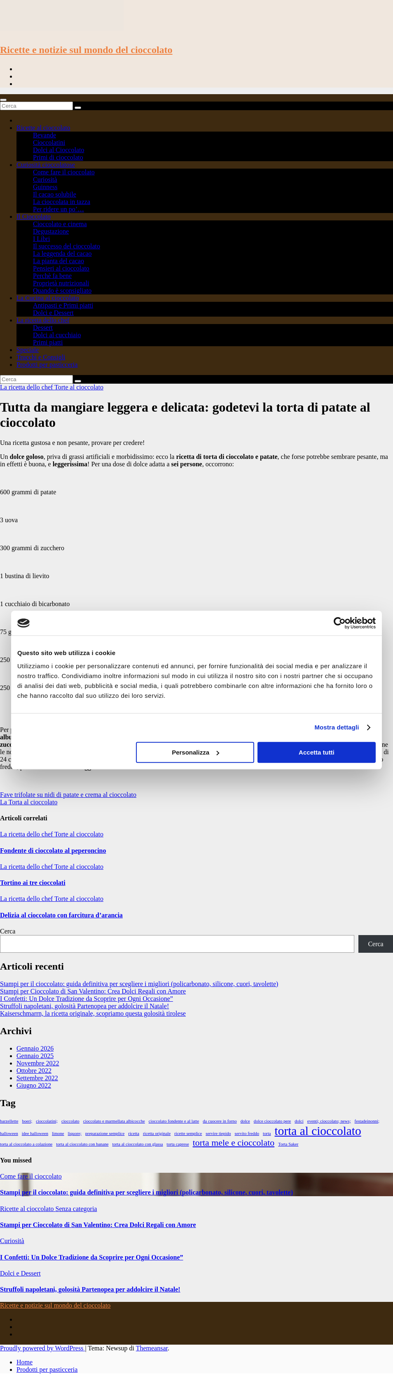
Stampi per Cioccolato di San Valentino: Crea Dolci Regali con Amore (93, 991)
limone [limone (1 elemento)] (58, 1133)
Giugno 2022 (33, 1085)
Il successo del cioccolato (66, 246)
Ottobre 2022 (33, 1070)
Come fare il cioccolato (64, 172)
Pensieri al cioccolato (61, 268)
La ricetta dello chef (42, 320)
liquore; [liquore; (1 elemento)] (75, 1133)
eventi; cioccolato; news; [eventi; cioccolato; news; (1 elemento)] (329, 1121)
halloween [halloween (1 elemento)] (9, 1133)
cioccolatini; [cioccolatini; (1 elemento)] (47, 1121)
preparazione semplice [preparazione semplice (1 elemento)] (105, 1133)
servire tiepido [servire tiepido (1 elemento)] (218, 1133)
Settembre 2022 (37, 1077)
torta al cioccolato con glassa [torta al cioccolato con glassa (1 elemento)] (137, 1144)
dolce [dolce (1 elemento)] (245, 1121)
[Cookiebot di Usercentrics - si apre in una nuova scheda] (340, 623)
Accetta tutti (317, 752)
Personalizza (195, 752)
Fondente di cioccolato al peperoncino (53, 850)
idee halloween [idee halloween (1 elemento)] (35, 1133)
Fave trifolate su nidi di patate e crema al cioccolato (68, 794)
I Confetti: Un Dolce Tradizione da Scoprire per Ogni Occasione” (86, 998)
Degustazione (51, 231)
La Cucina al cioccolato (47, 297)
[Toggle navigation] (3, 100)
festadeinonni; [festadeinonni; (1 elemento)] (367, 1121)
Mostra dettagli (336, 727)
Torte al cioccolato (78, 387)
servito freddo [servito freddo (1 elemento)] (247, 1133)
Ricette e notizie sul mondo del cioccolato (86, 49)
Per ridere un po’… (58, 209)
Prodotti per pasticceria (46, 364)
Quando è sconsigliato (62, 290)
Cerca (7, 931)
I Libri (41, 238)
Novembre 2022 (37, 1063)
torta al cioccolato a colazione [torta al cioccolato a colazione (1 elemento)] (26, 1144)
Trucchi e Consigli (41, 357)
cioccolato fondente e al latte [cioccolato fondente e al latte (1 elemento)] (174, 1121)
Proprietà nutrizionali (61, 283)
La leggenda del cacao (62, 253)
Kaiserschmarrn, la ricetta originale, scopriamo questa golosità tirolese (93, 1013)
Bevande (44, 135)
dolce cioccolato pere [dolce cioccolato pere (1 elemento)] (272, 1121)
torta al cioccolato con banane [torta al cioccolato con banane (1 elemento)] (82, 1144)
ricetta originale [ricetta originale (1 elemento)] (157, 1133)
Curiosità (45, 179)
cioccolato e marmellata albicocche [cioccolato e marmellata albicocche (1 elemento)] (114, 1121)
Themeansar (152, 1348)
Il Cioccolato (33, 216)
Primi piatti (48, 342)
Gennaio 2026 (35, 1048)
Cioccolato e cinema (60, 223)
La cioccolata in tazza (61, 201)
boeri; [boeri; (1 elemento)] (27, 1121)
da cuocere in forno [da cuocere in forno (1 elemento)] (220, 1121)
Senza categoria (76, 1208)
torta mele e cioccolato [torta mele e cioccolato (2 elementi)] (233, 1143)
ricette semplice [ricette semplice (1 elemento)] (188, 1133)
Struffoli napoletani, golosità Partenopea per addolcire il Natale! (84, 1006)
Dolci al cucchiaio (57, 334)
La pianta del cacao (58, 260)
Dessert (43, 327)
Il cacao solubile (54, 194)
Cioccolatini (49, 142)
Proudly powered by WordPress (42, 1348)
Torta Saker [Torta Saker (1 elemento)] (288, 1144)
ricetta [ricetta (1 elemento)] (133, 1133)
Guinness (45, 186)
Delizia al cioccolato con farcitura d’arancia (61, 915)
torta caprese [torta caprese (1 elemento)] (178, 1144)
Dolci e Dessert (53, 312)
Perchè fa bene (52, 275)
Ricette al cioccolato (43, 127)
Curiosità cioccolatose (45, 164)
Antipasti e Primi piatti (63, 305)
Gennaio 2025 (35, 1055)
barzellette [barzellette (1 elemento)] (9, 1121)
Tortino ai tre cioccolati (33, 882)
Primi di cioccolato (58, 157)
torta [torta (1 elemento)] (267, 1133)
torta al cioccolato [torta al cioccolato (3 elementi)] (318, 1130)
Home (24, 1362)
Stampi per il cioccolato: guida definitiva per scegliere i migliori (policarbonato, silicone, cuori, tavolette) (139, 983)
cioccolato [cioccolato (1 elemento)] (70, 1121)
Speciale (27, 349)
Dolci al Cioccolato (58, 149)
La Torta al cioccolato (28, 802)
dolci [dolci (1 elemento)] (299, 1121)
